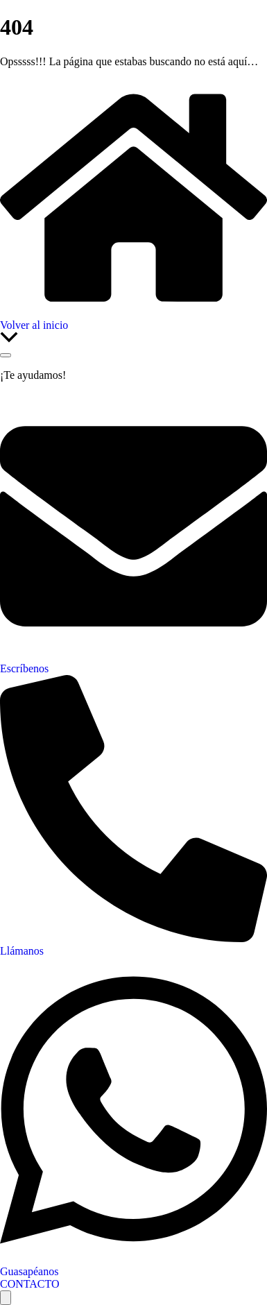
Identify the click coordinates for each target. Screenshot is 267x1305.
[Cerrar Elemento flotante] (5, 355)
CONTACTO (30, 1284)
